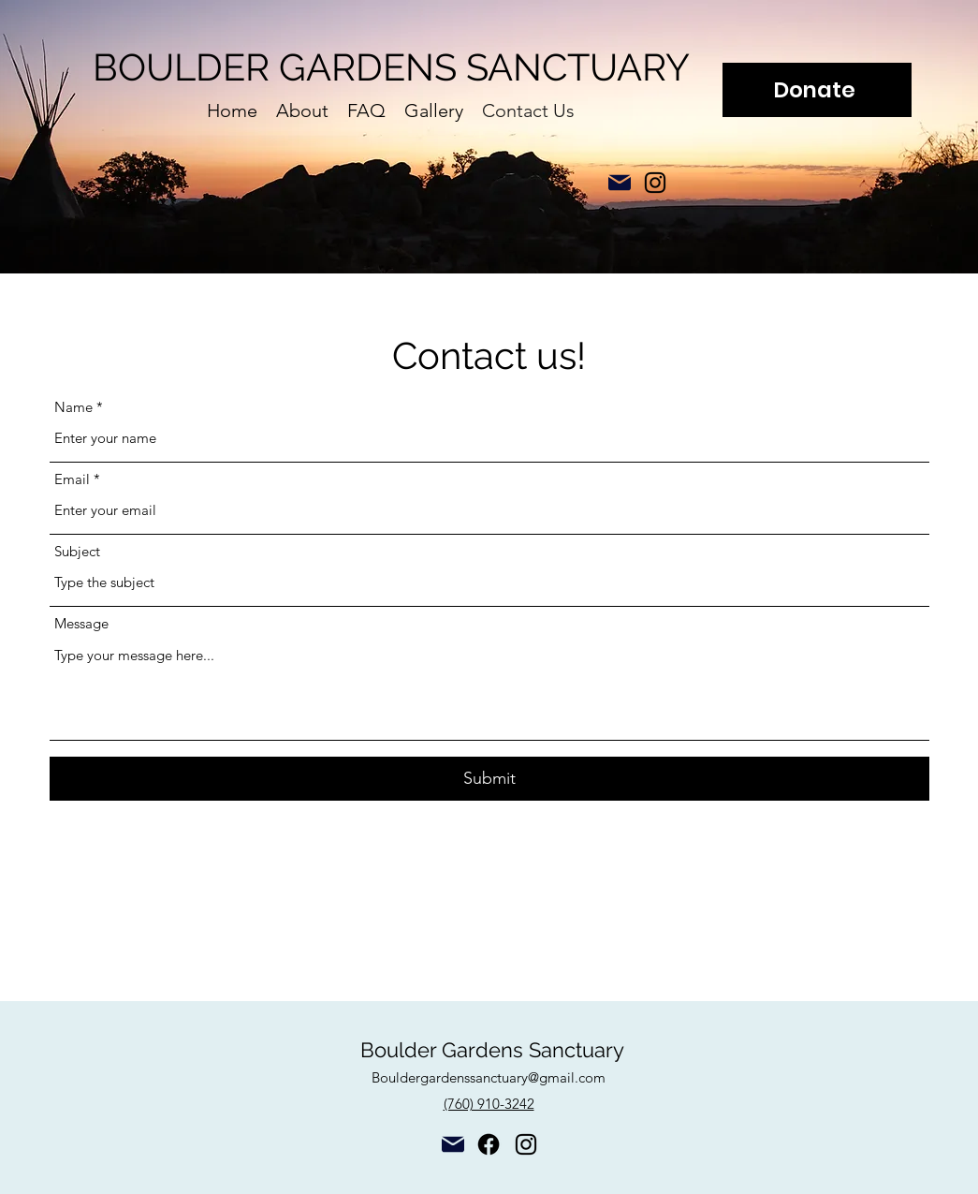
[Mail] (619, 182)
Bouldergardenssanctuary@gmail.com (489, 1077)
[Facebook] (488, 1144)
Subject (77, 551)
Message (81, 623)
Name (73, 407)
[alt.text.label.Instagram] (655, 183)
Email (72, 479)
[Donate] (817, 90)
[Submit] (489, 779)
